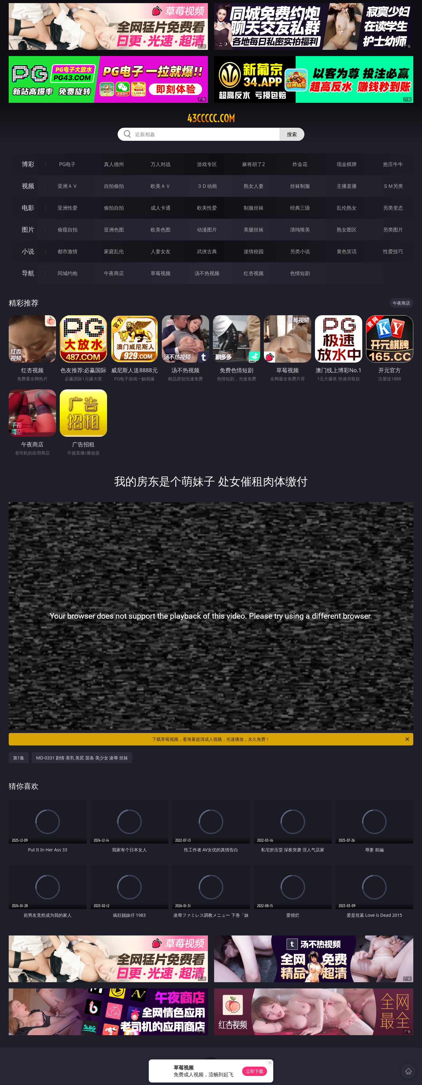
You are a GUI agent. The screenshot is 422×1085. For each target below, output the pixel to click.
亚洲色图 (114, 229)
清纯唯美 (300, 229)
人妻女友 (161, 251)
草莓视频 (161, 273)
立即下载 (254, 1071)
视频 (28, 186)
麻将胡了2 (253, 164)
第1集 (18, 758)
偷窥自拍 (67, 229)
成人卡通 (161, 207)
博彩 (28, 164)
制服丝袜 (254, 207)
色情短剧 (300, 273)
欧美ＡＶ (161, 186)
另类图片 (393, 229)
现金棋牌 (347, 164)
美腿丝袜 (254, 229)
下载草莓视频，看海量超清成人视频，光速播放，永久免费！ (281, 739)
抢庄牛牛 (393, 164)
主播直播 (347, 186)
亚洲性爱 (67, 207)
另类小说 (300, 251)
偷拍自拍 (114, 207)
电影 (28, 207)
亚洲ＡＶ (67, 186)
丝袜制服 (300, 186)
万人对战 (161, 164)
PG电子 (67, 164)
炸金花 (300, 164)
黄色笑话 (347, 251)
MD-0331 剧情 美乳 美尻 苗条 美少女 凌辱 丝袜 (82, 758)
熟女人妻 (254, 186)
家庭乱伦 (114, 251)
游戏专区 (207, 164)
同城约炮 (67, 273)
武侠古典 (207, 251)
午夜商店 (114, 273)
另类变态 (393, 207)
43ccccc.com (211, 118)
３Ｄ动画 (207, 186)
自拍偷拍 (114, 186)
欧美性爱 (207, 207)
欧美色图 (161, 229)
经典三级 (300, 207)
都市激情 (67, 251)
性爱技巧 (393, 251)
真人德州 (114, 164)
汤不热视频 (207, 273)
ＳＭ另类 (393, 186)
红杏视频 (254, 273)
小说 (28, 251)
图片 (28, 229)
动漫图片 (207, 229)
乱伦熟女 (347, 207)
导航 (28, 273)
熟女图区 (347, 229)
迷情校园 (254, 251)
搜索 (292, 134)
